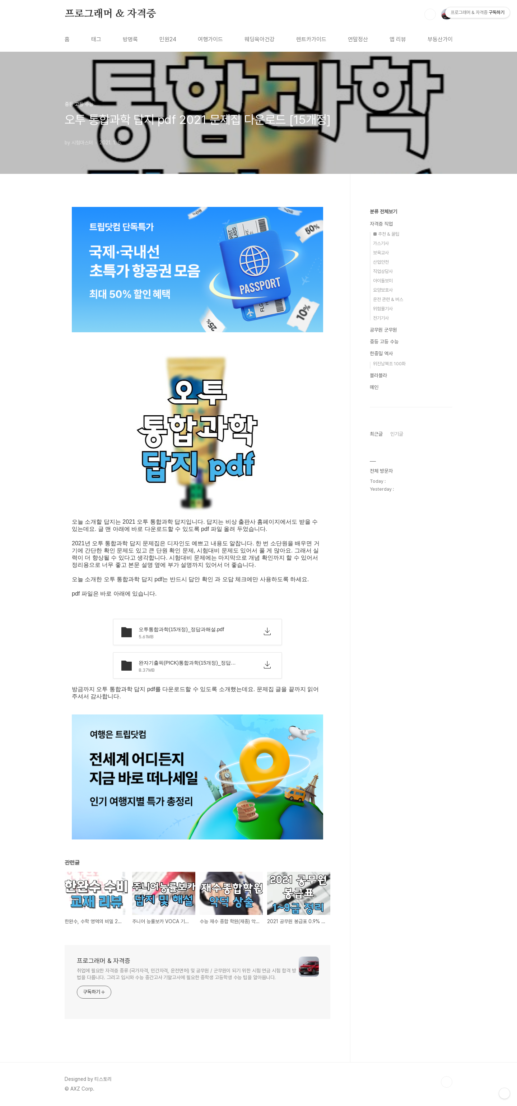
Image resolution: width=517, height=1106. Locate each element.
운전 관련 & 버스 (388, 299)
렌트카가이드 (311, 39)
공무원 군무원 (383, 330)
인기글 (396, 434)
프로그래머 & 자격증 (110, 14)
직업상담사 (383, 271)
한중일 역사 (381, 353)
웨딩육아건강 (259, 39)
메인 (374, 387)
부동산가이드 (443, 39)
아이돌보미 (383, 280)
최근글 (376, 434)
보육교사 (381, 252)
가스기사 (381, 243)
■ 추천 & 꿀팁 (386, 234)
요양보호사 (383, 290)
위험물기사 (383, 308)
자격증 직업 (381, 224)
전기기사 (381, 318)
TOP (446, 1082)
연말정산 (358, 39)
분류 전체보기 (383, 211)
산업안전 (381, 262)
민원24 (167, 39)
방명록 (130, 39)
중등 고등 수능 (384, 341)
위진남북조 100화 (389, 363)
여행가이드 (210, 39)
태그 (96, 39)
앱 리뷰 (398, 39)
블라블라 (378, 375)
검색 (430, 14)
